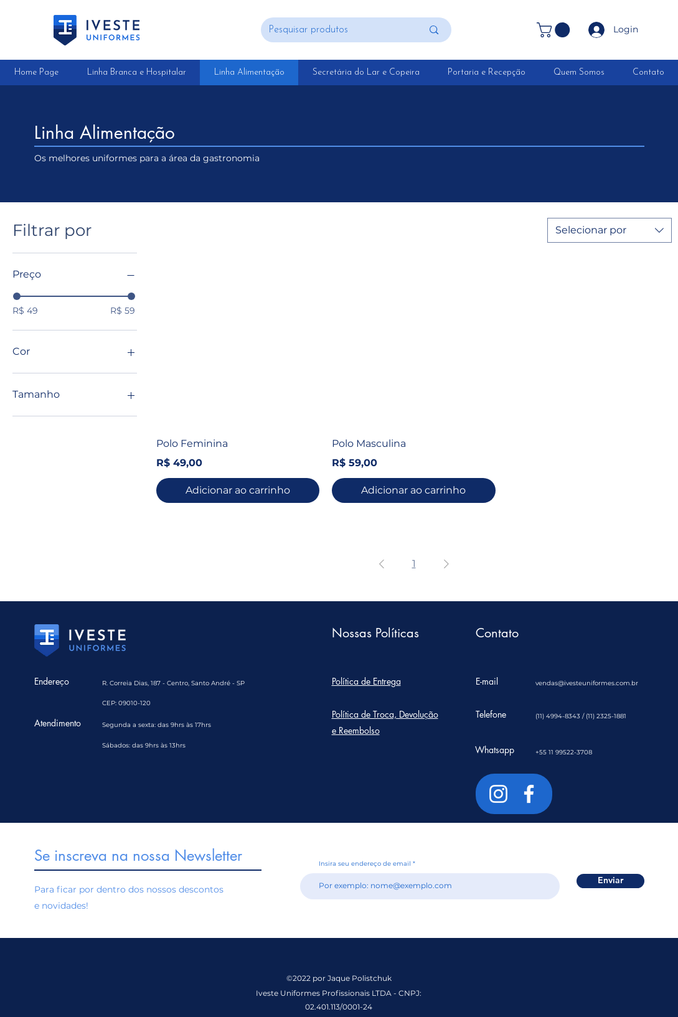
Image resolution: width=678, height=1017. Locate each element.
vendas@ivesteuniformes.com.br (586, 683)
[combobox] (609, 230)
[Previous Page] (381, 563)
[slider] (16, 296)
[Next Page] (446, 563)
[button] (555, 29)
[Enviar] (610, 881)
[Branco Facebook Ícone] (529, 794)
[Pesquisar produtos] (336, 29)
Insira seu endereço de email (365, 864)
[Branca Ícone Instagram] (498, 794)
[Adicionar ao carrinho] (237, 490)
